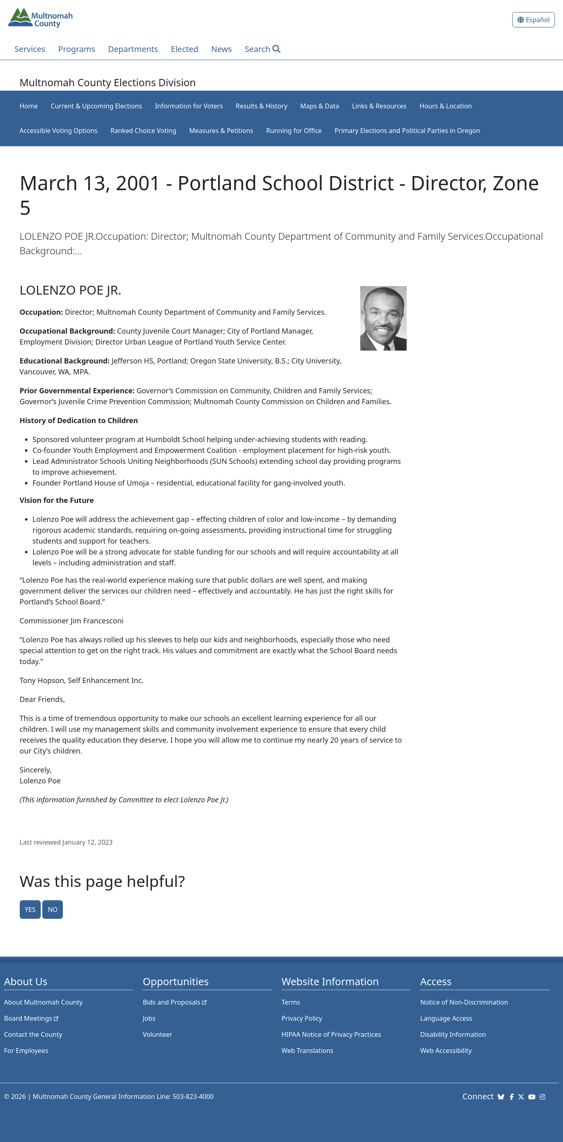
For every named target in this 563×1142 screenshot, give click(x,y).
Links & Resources (379, 106)
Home (29, 106)
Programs (76, 49)
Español (538, 19)
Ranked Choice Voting (143, 130)
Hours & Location (446, 106)
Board (32, 1018)
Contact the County (33, 1034)
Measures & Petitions (221, 130)
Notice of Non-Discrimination (464, 1002)
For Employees (26, 1050)
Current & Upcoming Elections (96, 106)
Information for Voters (189, 106)
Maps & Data (319, 106)
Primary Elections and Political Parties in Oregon (407, 130)
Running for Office (294, 130)
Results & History (261, 106)
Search (257, 49)
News (221, 49)
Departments (133, 49)
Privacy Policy (302, 1018)
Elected (184, 49)
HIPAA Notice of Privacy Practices (331, 1034)
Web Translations (308, 1050)
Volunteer (157, 1034)
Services (30, 49)
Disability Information (453, 1034)
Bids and (175, 1002)
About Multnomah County (43, 1002)
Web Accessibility (446, 1050)
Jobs (149, 1018)
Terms (291, 1002)
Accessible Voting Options (59, 130)
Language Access (446, 1018)
